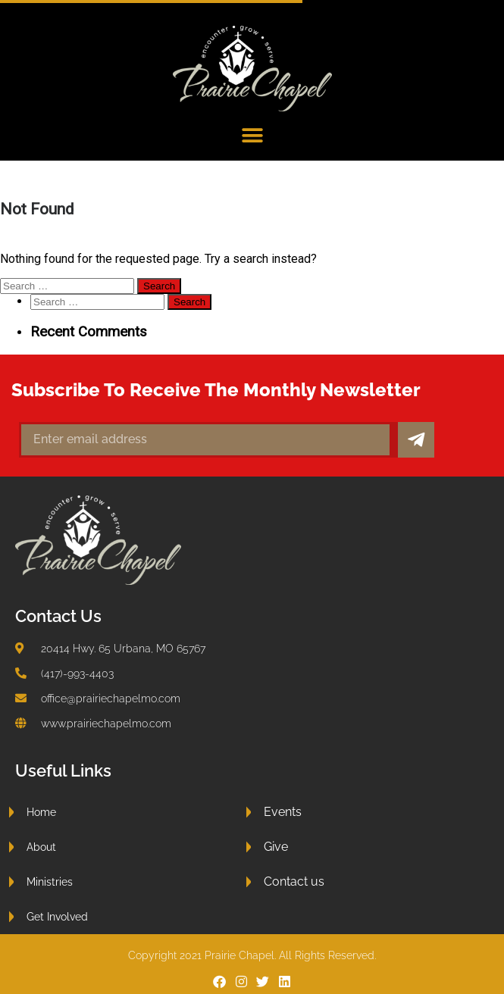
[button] (252, 136)
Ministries (50, 881)
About (41, 846)
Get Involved (57, 916)
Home (41, 811)
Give (276, 846)
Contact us (294, 881)
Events (283, 812)
